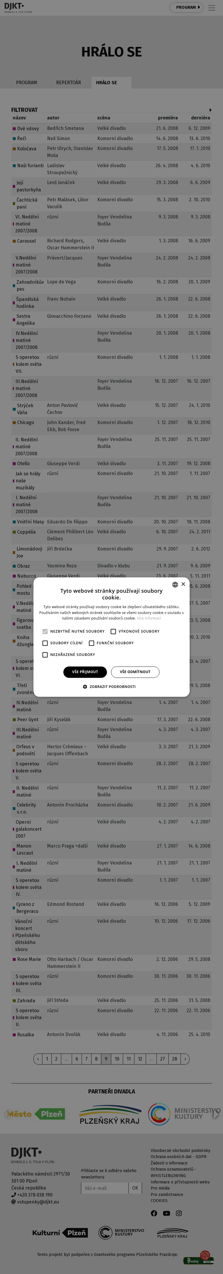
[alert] (111, 637)
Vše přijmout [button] (85, 671)
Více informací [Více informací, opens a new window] (149, 618)
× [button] (183, 584)
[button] (111, 686)
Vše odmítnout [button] (135, 671)
